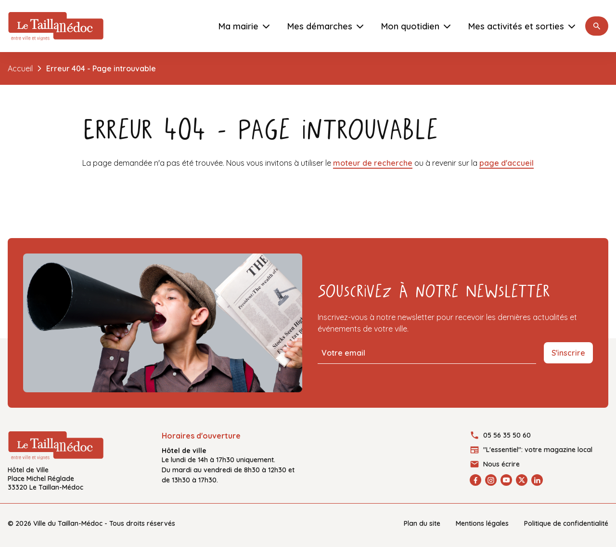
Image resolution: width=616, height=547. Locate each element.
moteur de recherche (372, 163)
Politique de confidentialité (566, 523)
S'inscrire (568, 353)
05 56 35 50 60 (507, 435)
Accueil (20, 68)
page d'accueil (506, 163)
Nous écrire (501, 464)
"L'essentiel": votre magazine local (537, 449)
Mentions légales (482, 523)
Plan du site (422, 523)
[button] (596, 26)
